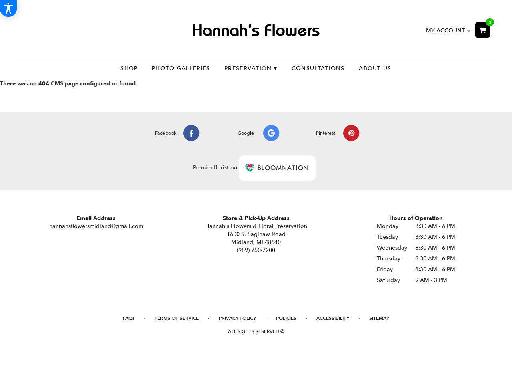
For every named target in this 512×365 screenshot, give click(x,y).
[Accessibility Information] (8, 8)
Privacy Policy (237, 318)
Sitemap (379, 318)
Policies (286, 318)
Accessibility (332, 318)
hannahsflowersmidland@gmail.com (96, 226)
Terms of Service (176, 318)
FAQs (128, 318)
